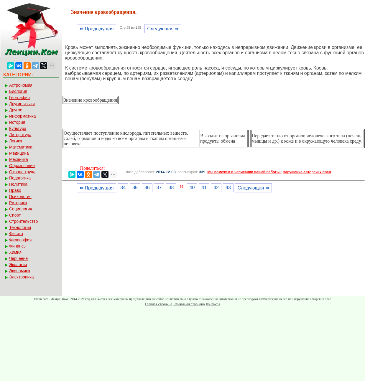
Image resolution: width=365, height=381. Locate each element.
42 (216, 187)
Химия (15, 252)
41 (204, 187)
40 (192, 187)
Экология (18, 264)
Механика (18, 159)
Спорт (15, 215)
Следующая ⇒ (163, 28)
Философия (20, 239)
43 (228, 187)
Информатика (22, 116)
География (19, 97)
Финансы (18, 246)
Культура (17, 128)
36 (147, 187)
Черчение (18, 258)
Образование (22, 165)
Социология (20, 209)
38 (171, 187)
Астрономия (20, 85)
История (17, 122)
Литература (20, 134)
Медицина (19, 153)
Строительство (23, 221)
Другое (15, 110)
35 (135, 187)
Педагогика (20, 178)
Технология (20, 227)
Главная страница (158, 304)
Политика (18, 184)
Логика (15, 140)
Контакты (213, 304)
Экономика (19, 270)
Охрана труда (22, 171)
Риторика (18, 202)
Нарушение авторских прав (307, 172)
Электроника (21, 277)
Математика (20, 147)
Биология (18, 91)
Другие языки (22, 103)
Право (15, 190)
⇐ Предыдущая (97, 28)
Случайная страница (189, 304)
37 (159, 187)
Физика (16, 233)
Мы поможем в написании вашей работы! (244, 172)
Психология (20, 196)
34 (123, 187)
